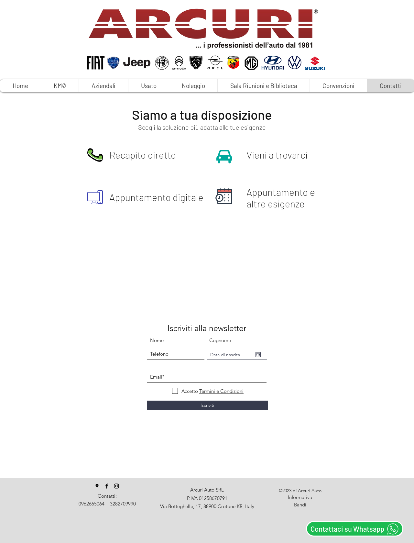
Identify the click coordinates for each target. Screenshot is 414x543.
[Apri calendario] (258, 354)
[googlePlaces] (97, 486)
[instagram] (116, 486)
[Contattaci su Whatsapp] (354, 529)
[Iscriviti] (207, 405)
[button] (193, 85)
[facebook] (107, 486)
